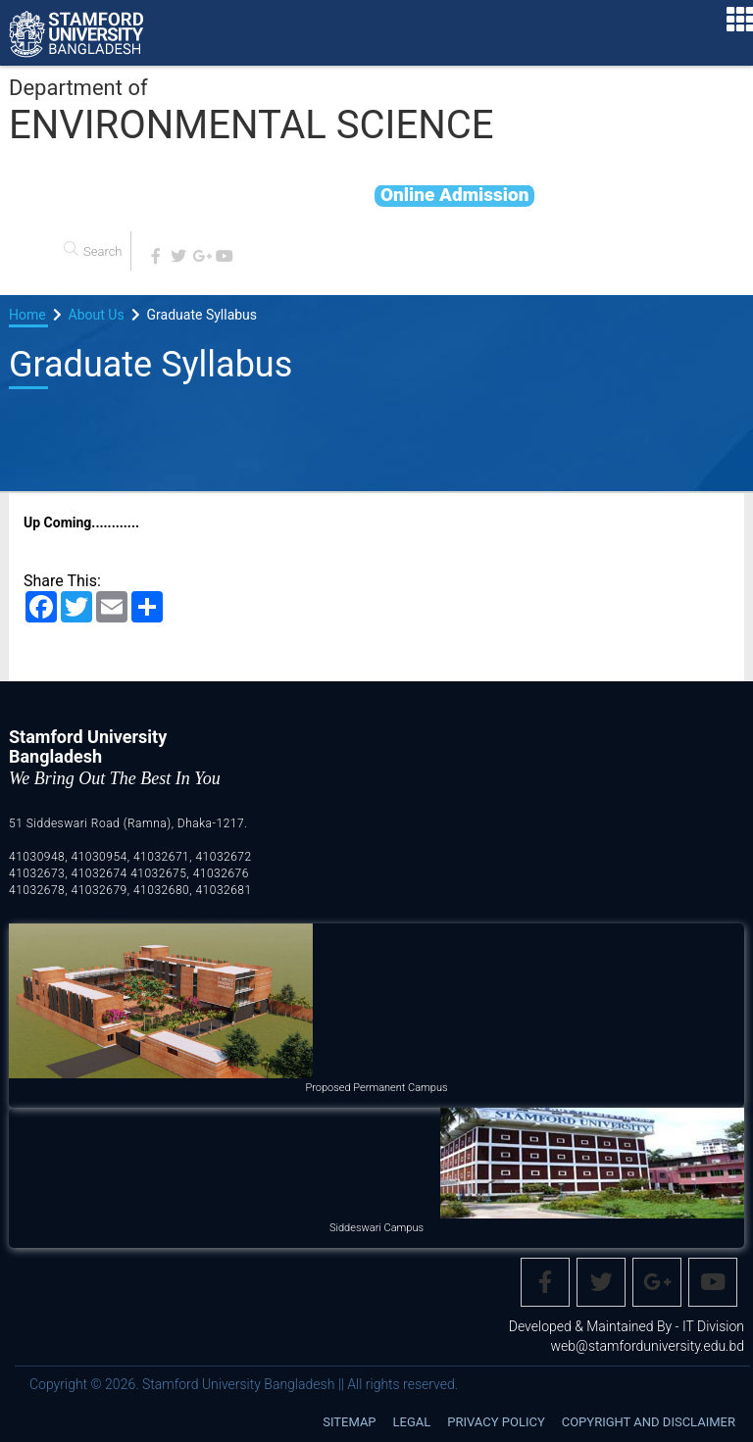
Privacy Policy (495, 1422)
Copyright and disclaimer (648, 1422)
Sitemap (349, 1422)
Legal (412, 1422)
